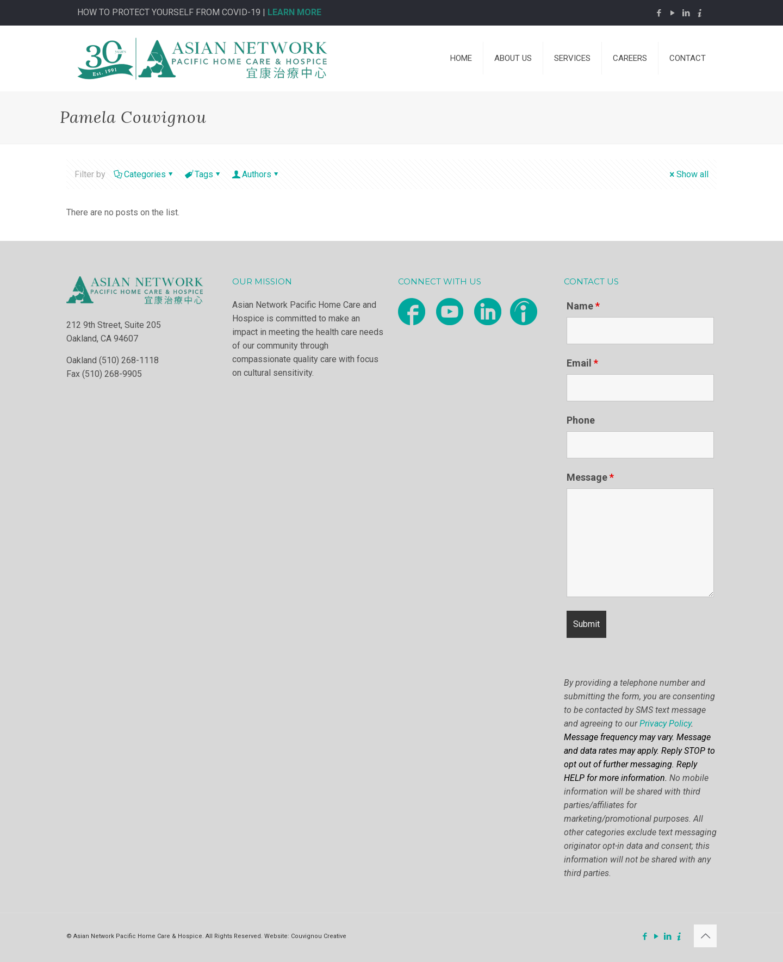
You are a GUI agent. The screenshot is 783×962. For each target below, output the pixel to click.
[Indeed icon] (699, 13)
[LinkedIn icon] (686, 13)
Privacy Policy (665, 723)
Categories (144, 174)
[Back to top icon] (705, 935)
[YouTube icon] (672, 13)
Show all (688, 174)
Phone (581, 420)
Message (590, 477)
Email (582, 363)
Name (583, 306)
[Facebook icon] (659, 13)
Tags (203, 174)
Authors (256, 174)
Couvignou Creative (318, 936)
